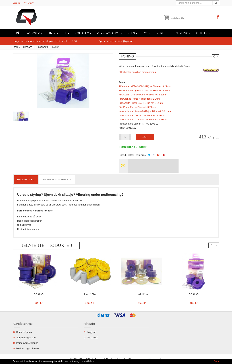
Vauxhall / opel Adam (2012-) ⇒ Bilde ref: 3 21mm (145, 111)
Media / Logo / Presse (27, 348)
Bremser (34, 33)
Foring (38, 294)
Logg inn (16, 3)
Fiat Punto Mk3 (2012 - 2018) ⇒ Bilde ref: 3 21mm (145, 90)
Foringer (43, 47)
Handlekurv (174, 18)
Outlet (203, 33)
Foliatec (83, 33)
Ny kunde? (29, 3)
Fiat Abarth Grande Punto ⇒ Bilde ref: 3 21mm (143, 94)
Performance (109, 33)
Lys (146, 33)
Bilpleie (163, 33)
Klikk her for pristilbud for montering (137, 72)
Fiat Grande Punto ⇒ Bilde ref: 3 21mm (139, 98)
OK (215, 361)
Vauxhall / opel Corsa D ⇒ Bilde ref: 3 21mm (142, 115)
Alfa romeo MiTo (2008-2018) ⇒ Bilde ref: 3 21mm (145, 86)
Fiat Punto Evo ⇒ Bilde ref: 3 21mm (137, 107)
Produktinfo (25, 179)
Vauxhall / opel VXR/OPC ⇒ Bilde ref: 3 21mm (143, 119)
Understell (58, 33)
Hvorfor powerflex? (57, 179)
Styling (183, 33)
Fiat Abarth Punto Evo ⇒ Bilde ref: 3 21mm (141, 103)
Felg (132, 33)
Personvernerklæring (27, 343)
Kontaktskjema (24, 332)
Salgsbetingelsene (26, 337)
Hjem (15, 47)
